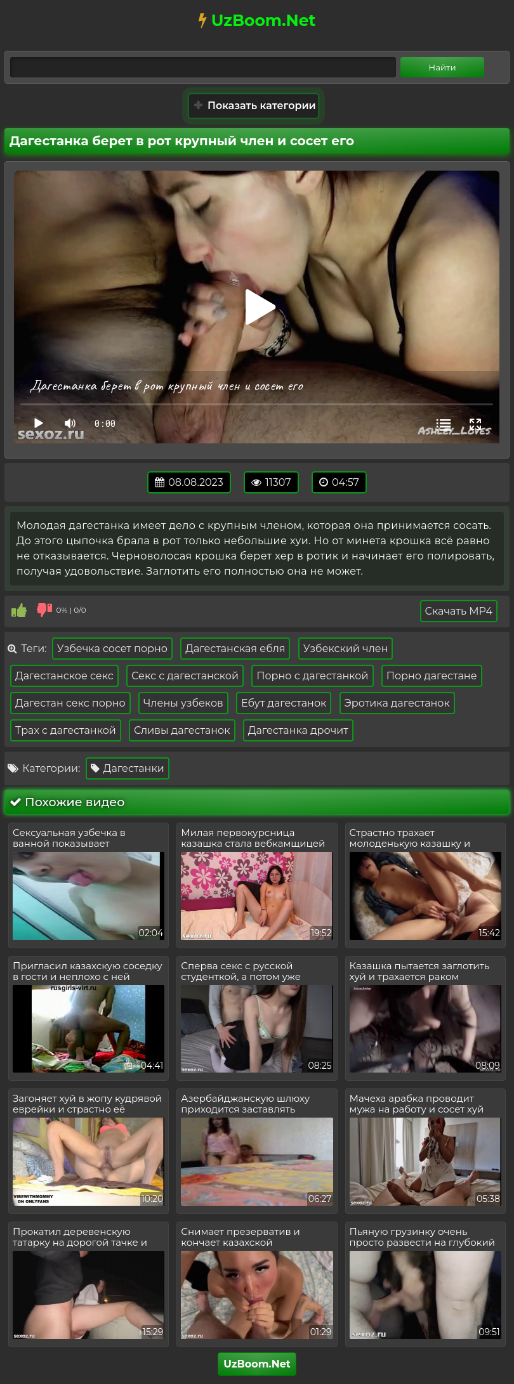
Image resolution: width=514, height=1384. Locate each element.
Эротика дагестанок (397, 703)
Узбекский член (345, 649)
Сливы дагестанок (182, 730)
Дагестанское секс (64, 676)
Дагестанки (127, 768)
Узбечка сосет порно (112, 649)
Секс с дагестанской (185, 676)
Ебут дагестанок (283, 703)
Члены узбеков (183, 703)
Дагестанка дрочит (298, 730)
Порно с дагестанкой (312, 676)
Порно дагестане (431, 676)
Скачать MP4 (458, 611)
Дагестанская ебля (235, 649)
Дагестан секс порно (70, 703)
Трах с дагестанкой (65, 730)
